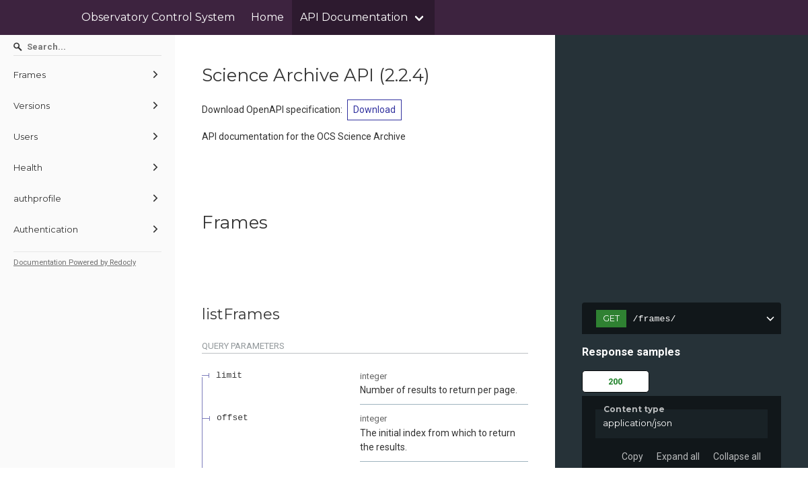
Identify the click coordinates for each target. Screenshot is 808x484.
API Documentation (354, 17)
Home (267, 17)
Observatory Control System (158, 17)
